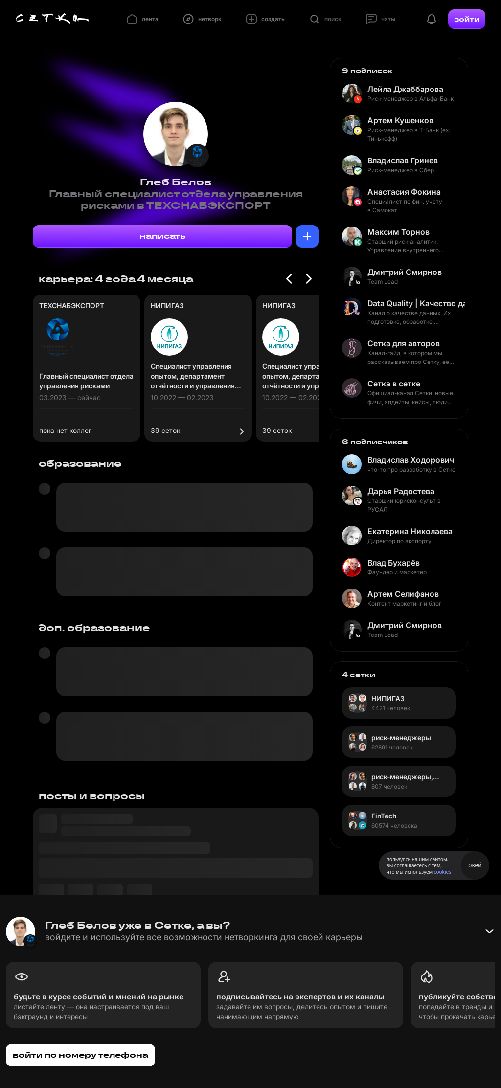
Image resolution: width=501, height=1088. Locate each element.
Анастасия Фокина (404, 192)
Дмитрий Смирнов (404, 272)
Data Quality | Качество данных (416, 303)
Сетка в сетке (393, 383)
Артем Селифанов (403, 594)
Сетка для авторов (403, 343)
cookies (442, 871)
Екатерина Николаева (410, 531)
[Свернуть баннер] (489, 931)
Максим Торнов (398, 232)
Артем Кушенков (400, 120)
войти (466, 19)
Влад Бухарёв (393, 562)
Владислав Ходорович (410, 460)
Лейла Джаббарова (405, 89)
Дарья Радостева (400, 491)
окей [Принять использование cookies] (474, 865)
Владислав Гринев (402, 160)
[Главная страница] (52, 19)
